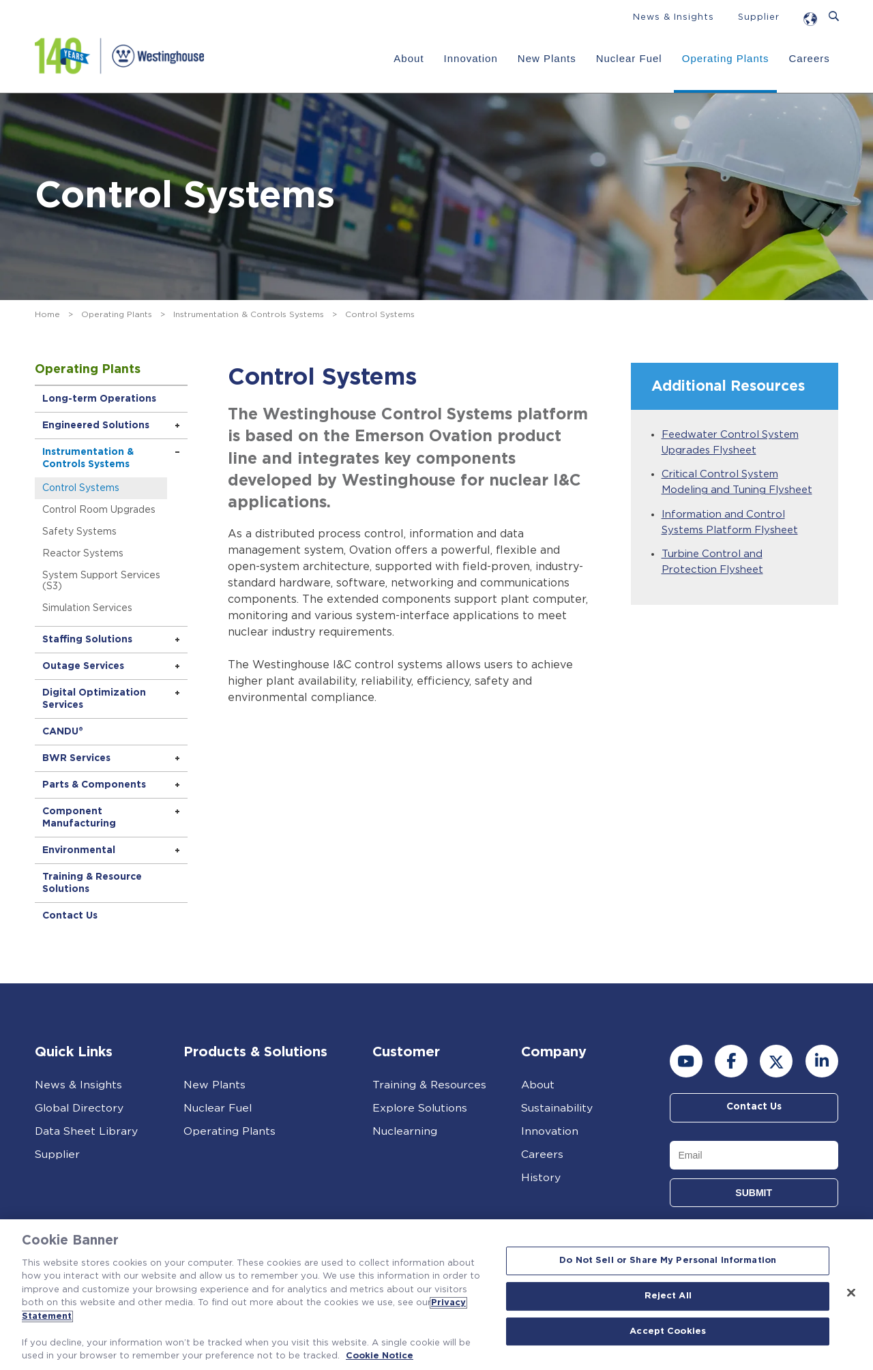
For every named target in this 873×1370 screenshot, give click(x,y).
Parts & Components (95, 785)
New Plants (547, 58)
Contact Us (70, 916)
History (541, 1177)
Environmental (79, 850)
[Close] (851, 1293)
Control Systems (81, 488)
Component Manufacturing (80, 818)
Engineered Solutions (96, 425)
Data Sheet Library (87, 1131)
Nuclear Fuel (629, 58)
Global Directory (80, 1108)
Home (47, 314)
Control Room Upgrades (99, 510)
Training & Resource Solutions (93, 883)
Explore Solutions (420, 1108)
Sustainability (557, 1108)
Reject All (668, 1296)
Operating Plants (725, 58)
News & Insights (673, 17)
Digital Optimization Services (95, 699)
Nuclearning (405, 1131)
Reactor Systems (83, 554)
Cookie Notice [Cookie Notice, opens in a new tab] (379, 1356)
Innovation (471, 58)
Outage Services (84, 666)
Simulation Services (88, 608)
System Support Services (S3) (102, 581)
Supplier (759, 17)
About (409, 58)
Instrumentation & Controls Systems (248, 314)
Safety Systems (80, 532)
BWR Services (77, 758)
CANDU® (63, 731)
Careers (808, 58)
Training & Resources (429, 1084)
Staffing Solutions (88, 639)
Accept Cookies (668, 1331)
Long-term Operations (100, 399)
